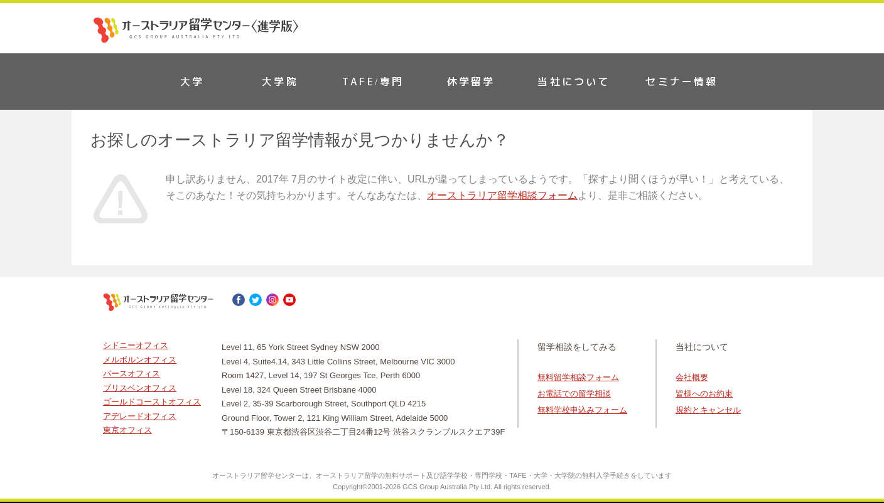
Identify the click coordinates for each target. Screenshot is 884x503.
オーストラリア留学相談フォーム (502, 195)
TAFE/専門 (373, 81)
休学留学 (471, 81)
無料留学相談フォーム (578, 377)
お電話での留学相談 (574, 393)
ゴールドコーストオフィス (152, 401)
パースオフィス (131, 373)
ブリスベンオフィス (139, 388)
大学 (192, 81)
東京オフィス (127, 430)
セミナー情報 (681, 81)
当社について (573, 81)
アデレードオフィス (139, 416)
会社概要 (692, 377)
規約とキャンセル (708, 410)
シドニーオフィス (135, 345)
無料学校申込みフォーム (582, 410)
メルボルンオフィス (139, 359)
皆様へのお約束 (704, 393)
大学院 (280, 81)
